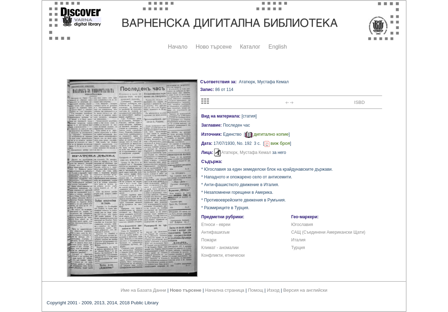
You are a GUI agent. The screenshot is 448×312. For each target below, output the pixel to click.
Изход (273, 290)
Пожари (208, 239)
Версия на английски (305, 290)
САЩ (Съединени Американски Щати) (328, 232)
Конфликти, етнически (223, 255)
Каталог (250, 47)
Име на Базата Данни (143, 290)
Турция (298, 247)
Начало (178, 47)
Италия (298, 239)
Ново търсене (214, 47)
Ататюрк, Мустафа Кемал (246, 152)
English (277, 47)
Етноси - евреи (215, 224)
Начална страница (224, 290)
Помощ (255, 290)
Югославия (302, 224)
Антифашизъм (215, 232)
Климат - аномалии (220, 247)
